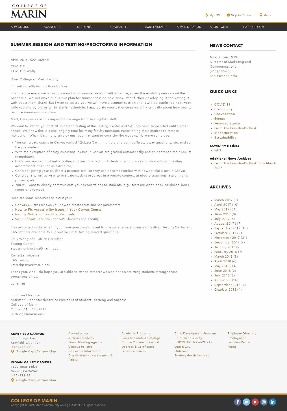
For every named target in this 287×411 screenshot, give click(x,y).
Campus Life (119, 27)
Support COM (253, 27)
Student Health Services (191, 355)
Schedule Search (134, 351)
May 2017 (222, 209)
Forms (232, 346)
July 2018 (222, 275)
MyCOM (213, 15)
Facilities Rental (239, 342)
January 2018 (224, 247)
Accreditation (78, 333)
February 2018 (225, 252)
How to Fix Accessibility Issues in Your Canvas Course (58, 209)
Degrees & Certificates (138, 346)
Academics (52, 27)
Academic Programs (136, 333)
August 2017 (224, 223)
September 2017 (227, 228)
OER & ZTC (182, 346)
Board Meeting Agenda (85, 342)
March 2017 (223, 200)
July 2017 (222, 219)
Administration (189, 27)
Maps (265, 15)
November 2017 (227, 237)
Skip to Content (240, 15)
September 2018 (227, 285)
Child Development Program (195, 333)
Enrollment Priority (188, 338)
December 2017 (227, 242)
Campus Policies (80, 346)
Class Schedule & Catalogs (141, 338)
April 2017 (222, 204)
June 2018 (222, 270)
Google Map (23, 351)
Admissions (20, 27)
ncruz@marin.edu (223, 76)
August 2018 (224, 280)
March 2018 (223, 256)
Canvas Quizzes (27, 205)
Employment (237, 338)
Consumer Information (85, 351)
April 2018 (222, 261)
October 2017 (225, 233)
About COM (219, 27)
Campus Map (46, 351)
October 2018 (225, 289)
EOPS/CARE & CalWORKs (193, 342)
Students (84, 27)
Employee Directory (242, 333)
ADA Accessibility (81, 338)
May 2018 (222, 266)
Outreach (181, 351)
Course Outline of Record (140, 342)
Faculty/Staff (155, 27)
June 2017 (222, 214)
